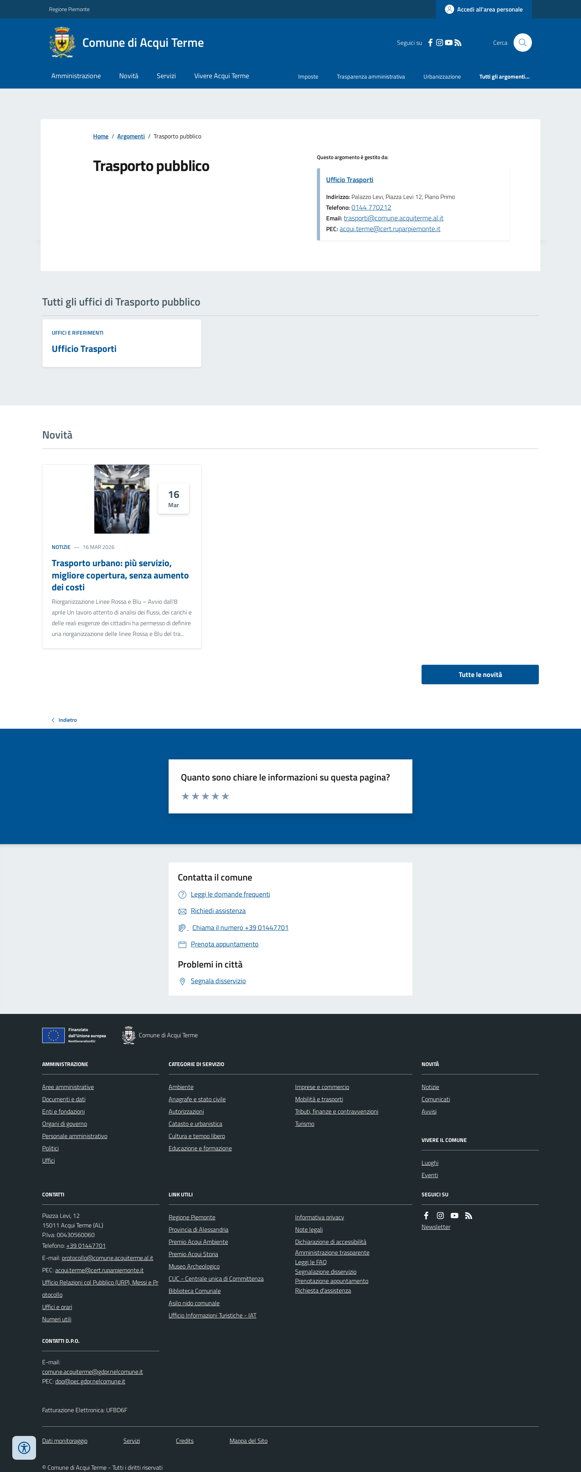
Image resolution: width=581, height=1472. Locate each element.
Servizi (166, 76)
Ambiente (181, 1086)
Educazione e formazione (200, 1148)
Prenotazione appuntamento (331, 1280)
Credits (185, 1440)
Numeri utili (56, 1319)
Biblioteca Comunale (195, 1290)
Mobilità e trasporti (319, 1099)
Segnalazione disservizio (325, 1271)
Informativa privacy (319, 1217)
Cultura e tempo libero (197, 1135)
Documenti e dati (63, 1099)
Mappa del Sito (249, 1440)
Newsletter (436, 1226)
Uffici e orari (57, 1306)
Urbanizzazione (442, 76)
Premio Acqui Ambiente (198, 1241)
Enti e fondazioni (63, 1111)
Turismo (304, 1123)
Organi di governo (64, 1123)
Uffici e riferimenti (77, 333)
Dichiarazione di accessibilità (330, 1241)
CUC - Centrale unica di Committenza (216, 1278)
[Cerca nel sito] (519, 42)
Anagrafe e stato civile (197, 1099)
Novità (128, 76)
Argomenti (131, 136)
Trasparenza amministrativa (371, 76)
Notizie (61, 547)
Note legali (309, 1229)
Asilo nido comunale (194, 1303)
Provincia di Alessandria (198, 1229)
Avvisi (429, 1111)
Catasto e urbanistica (195, 1123)
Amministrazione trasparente (332, 1252)
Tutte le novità (480, 674)
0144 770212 (371, 207)
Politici (50, 1148)
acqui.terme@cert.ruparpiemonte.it (390, 228)
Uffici (48, 1160)
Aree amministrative (68, 1086)
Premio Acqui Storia (193, 1253)
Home (100, 136)
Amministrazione (76, 76)
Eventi (430, 1175)
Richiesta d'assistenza (323, 1290)
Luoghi (430, 1162)
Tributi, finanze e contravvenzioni (336, 1111)
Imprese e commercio (322, 1086)
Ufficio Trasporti (349, 179)
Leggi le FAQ (311, 1262)
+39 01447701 (86, 1245)
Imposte (308, 76)
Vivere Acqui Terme (221, 76)
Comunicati (436, 1099)
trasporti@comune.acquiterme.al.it (393, 218)
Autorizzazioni (186, 1111)
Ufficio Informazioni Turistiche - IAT (212, 1315)
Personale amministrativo (74, 1135)
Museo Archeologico (194, 1266)
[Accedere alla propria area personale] (484, 9)
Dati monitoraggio (64, 1440)
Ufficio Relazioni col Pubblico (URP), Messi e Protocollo (100, 1288)
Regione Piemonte (69, 9)
